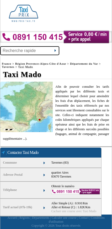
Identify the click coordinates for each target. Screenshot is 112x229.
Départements (41, 218)
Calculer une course (64, 218)
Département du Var (84, 63)
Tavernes (8, 66)
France (7, 63)
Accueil (12, 218)
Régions (24, 218)
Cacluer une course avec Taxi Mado (73, 211)
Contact (83, 218)
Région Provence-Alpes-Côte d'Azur (40, 63)
